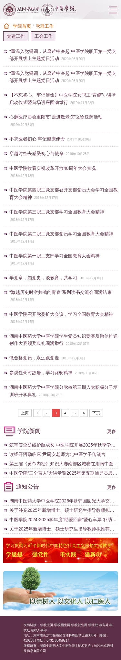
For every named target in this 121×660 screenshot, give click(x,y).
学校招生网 (62, 625)
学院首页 (22, 26)
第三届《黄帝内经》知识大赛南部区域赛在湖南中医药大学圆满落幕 (63, 464)
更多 (111, 431)
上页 (25, 413)
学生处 (93, 625)
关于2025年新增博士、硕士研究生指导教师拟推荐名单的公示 (61, 529)
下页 (96, 413)
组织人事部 (39, 630)
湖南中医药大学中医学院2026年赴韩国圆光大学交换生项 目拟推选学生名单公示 (61, 501)
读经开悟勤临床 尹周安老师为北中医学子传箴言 (57, 454)
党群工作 (44, 26)
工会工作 (44, 36)
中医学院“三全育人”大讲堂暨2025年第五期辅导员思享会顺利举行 (63, 474)
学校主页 (46, 625)
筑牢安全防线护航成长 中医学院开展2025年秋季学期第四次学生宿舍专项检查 (62, 445)
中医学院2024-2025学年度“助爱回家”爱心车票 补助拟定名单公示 (62, 520)
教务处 (104, 625)
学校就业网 (79, 625)
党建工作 (16, 36)
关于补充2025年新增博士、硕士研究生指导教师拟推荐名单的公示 (61, 511)
